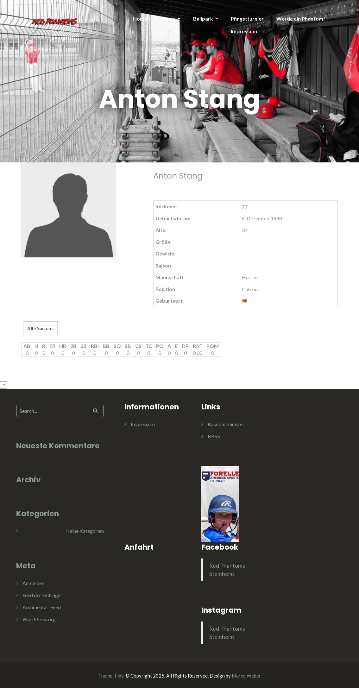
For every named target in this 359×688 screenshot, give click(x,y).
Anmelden (33, 583)
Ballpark (203, 19)
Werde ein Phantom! (300, 19)
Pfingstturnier (247, 19)
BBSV (214, 436)
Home (140, 19)
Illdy (119, 676)
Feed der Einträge (41, 595)
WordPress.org (39, 619)
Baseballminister (226, 424)
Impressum (244, 31)
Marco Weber (246, 676)
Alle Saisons (40, 328)
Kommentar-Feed (41, 607)
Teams (167, 19)
